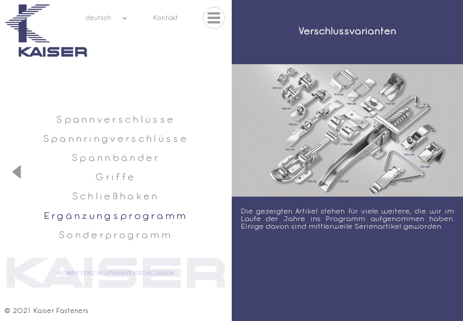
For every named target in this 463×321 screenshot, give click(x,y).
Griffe (116, 177)
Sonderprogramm (115, 235)
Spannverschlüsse (115, 120)
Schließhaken (115, 197)
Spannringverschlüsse (115, 139)
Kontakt (165, 18)
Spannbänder (116, 158)
